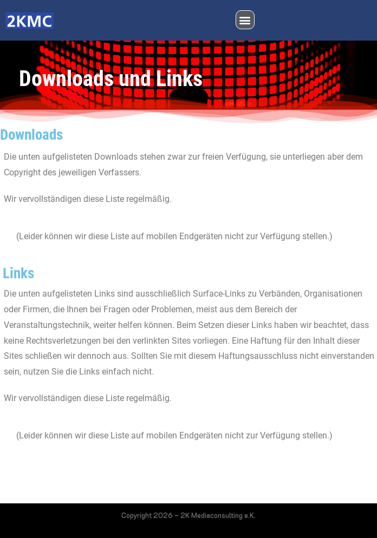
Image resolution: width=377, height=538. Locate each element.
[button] (245, 19)
